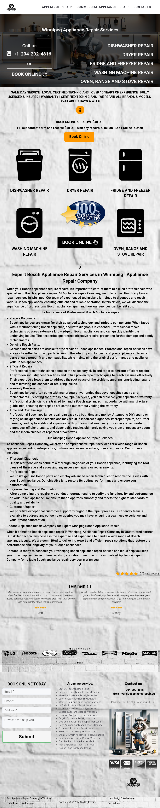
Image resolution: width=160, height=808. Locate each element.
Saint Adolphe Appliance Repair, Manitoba (80, 725)
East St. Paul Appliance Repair (74, 688)
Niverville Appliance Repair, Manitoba (78, 695)
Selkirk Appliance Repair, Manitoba (77, 731)
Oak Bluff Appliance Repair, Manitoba (78, 708)
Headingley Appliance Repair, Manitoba (79, 692)
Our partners (114, 803)
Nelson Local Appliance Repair (75, 748)
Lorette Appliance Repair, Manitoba (77, 698)
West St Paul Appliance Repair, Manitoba (80, 702)
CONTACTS (142, 7)
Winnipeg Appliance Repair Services (80, 30)
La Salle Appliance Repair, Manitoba (77, 705)
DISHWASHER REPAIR (29, 190)
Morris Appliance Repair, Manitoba (76, 744)
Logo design (13, 803)
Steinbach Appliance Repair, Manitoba (79, 741)
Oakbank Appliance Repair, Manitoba (78, 711)
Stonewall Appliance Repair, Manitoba (78, 728)
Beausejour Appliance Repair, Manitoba (79, 738)
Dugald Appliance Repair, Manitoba (77, 718)
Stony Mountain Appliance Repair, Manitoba (81, 734)
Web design (28, 803)
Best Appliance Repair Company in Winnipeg (29, 798)
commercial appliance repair (103, 7)
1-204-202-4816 (133, 689)
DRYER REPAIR (80, 190)
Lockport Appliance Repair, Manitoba (78, 715)
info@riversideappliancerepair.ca (133, 693)
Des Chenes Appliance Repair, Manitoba (80, 721)
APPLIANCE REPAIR (57, 7)
